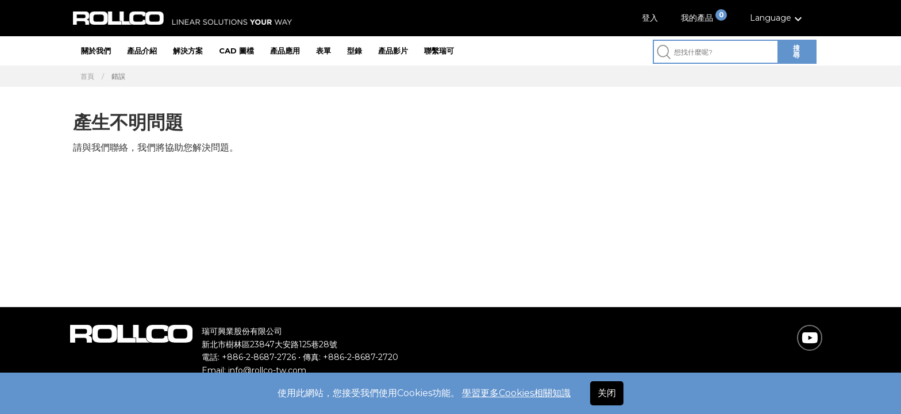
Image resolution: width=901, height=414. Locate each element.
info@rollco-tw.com (267, 370)
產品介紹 (142, 50)
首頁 (87, 76)
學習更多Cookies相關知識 (516, 393)
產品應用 (285, 50)
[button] (777, 18)
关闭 (607, 393)
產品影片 (393, 50)
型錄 (354, 50)
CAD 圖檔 (236, 50)
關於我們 (96, 50)
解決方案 (188, 50)
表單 (323, 50)
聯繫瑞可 (439, 50)
